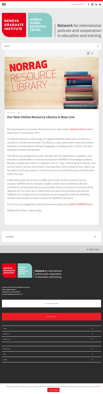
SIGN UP (81, 4)
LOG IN (73, 4)
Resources (6, 334)
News (20, 113)
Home (5, 328)
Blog (4, 354)
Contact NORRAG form (80, 204)
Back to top (93, 249)
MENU (4, 4)
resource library (77, 129)
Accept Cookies (53, 390)
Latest (5, 359)
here (98, 386)
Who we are (6, 339)
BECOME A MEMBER (51, 316)
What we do (6, 349)
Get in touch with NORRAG (51, 303)
